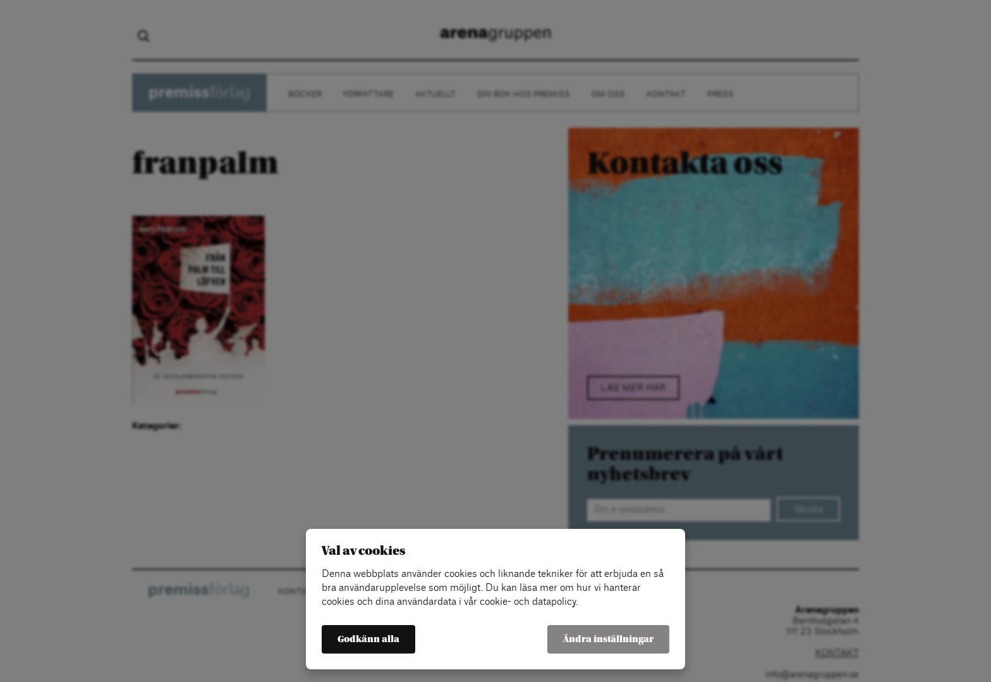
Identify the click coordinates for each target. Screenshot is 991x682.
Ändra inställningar (608, 639)
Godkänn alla (368, 639)
